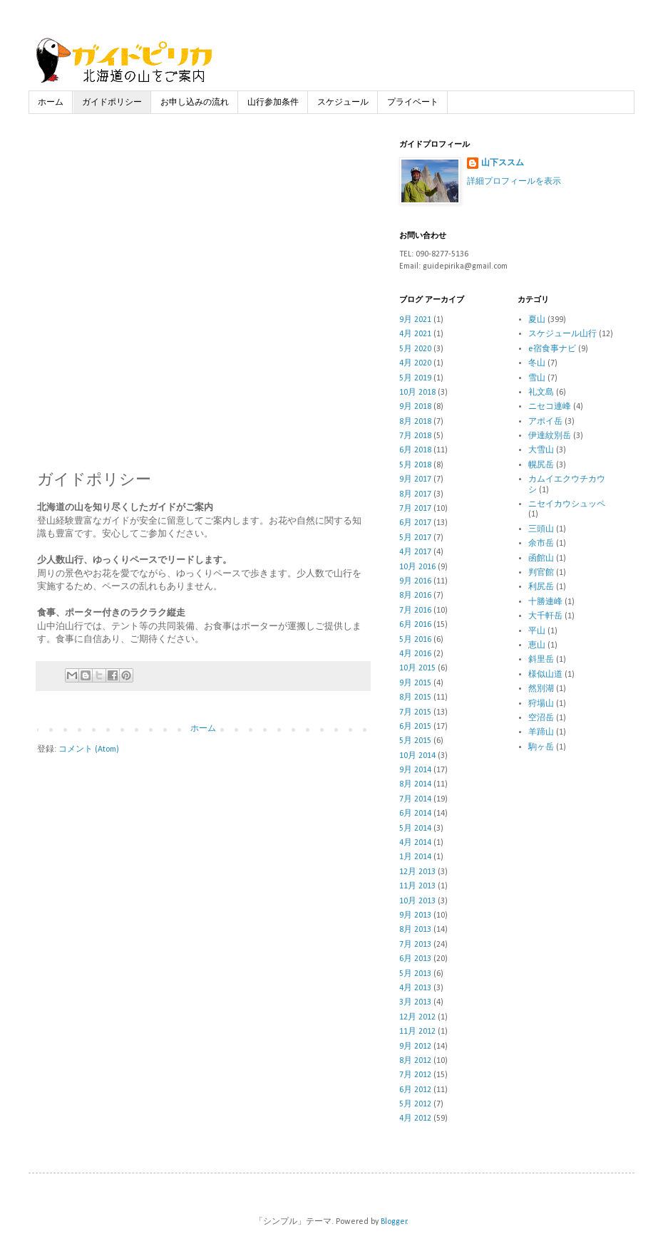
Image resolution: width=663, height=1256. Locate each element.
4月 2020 (415, 363)
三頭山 (541, 529)
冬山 (536, 363)
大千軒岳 (545, 616)
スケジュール (343, 102)
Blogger (394, 1222)
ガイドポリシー (112, 102)
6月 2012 (415, 1090)
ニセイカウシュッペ (566, 504)
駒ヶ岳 (541, 747)
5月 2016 (415, 639)
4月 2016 (415, 654)
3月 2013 (415, 1002)
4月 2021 (415, 334)
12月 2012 (417, 1017)
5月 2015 (415, 741)
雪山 (536, 378)
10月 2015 (417, 668)
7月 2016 (415, 610)
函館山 (541, 558)
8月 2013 (415, 929)
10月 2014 (417, 756)
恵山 (536, 645)
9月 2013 (415, 915)
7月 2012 (415, 1075)
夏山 (536, 320)
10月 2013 (417, 901)
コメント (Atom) (88, 749)
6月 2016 (415, 625)
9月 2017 (415, 479)
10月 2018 (417, 392)
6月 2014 (415, 813)
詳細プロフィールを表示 (514, 181)
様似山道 (545, 674)
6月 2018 (415, 450)
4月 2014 (415, 843)
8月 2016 (415, 595)
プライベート (412, 102)
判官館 (541, 573)
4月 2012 (415, 1118)
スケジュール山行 (562, 334)
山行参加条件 (273, 102)
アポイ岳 (545, 421)
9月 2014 (415, 770)
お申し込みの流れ (194, 102)
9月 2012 (415, 1046)
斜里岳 (541, 659)
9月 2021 (415, 320)
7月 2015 (415, 712)
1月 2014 (415, 857)
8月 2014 (415, 784)
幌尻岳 (541, 465)
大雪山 (541, 450)
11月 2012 (417, 1031)
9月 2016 (415, 581)
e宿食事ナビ (552, 349)
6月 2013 (415, 959)
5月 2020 (415, 349)
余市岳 (541, 543)
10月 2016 (417, 567)
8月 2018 (415, 421)
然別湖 (541, 689)
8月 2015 (415, 697)
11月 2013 (417, 886)
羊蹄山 (541, 732)
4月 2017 (415, 552)
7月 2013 (415, 944)
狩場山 (541, 704)
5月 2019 (415, 378)
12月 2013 (417, 872)
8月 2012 (415, 1061)
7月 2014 (415, 799)
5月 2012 (415, 1104)
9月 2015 (415, 683)
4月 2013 (415, 988)
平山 (536, 631)
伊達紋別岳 (549, 436)
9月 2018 (415, 407)
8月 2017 (415, 494)
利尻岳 (541, 587)
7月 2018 (415, 436)
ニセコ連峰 (549, 407)
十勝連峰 (545, 602)
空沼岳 (541, 718)
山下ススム (502, 163)
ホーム (50, 102)
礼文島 (541, 392)
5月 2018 (415, 465)
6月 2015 (415, 726)
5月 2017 (415, 538)
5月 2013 (415, 974)
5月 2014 (415, 828)
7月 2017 (415, 508)
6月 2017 (415, 523)
